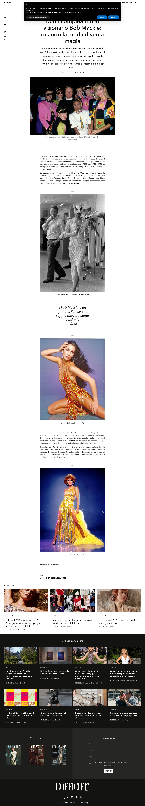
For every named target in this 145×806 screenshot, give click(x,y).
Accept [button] (113, 17)
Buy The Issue (127, 3)
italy (136, 3)
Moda (42, 578)
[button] (102, 245)
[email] (5, 17)
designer (97, 156)
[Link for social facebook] (68, 798)
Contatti (60, 802)
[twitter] (5, 32)
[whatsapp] (5, 36)
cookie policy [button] (30, 10)
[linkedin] (5, 28)
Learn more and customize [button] (38, 17)
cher (48, 578)
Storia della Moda (59, 578)
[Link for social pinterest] (77, 798)
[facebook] (5, 21)
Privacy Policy (110, 766)
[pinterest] (5, 25)
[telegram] (5, 40)
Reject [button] (102, 17)
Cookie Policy (83, 802)
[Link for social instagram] (72, 798)
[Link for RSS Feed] (81, 798)
